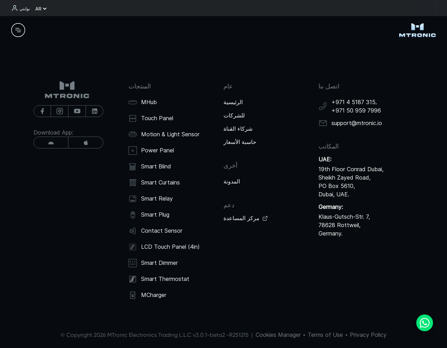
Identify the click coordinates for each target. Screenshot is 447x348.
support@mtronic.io (356, 122)
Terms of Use (325, 334)
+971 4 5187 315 (353, 102)
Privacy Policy (368, 334)
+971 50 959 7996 (356, 110)
